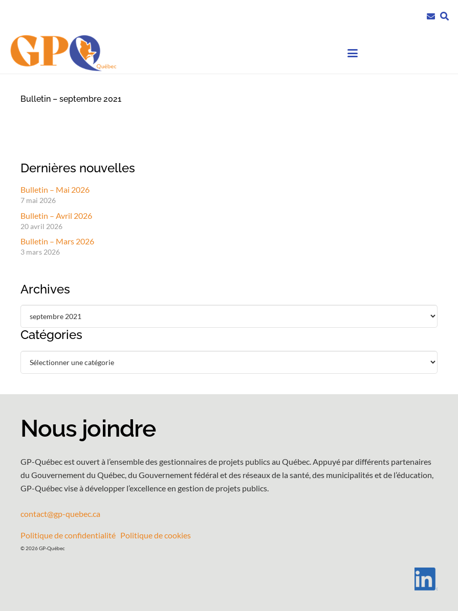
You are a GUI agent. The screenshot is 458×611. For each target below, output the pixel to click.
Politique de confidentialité (68, 535)
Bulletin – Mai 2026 (55, 189)
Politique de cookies (155, 535)
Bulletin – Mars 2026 (57, 241)
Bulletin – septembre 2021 (70, 99)
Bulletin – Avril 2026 (56, 215)
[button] (444, 16)
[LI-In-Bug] (229, 579)
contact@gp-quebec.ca (60, 513)
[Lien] (431, 15)
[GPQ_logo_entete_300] (63, 53)
